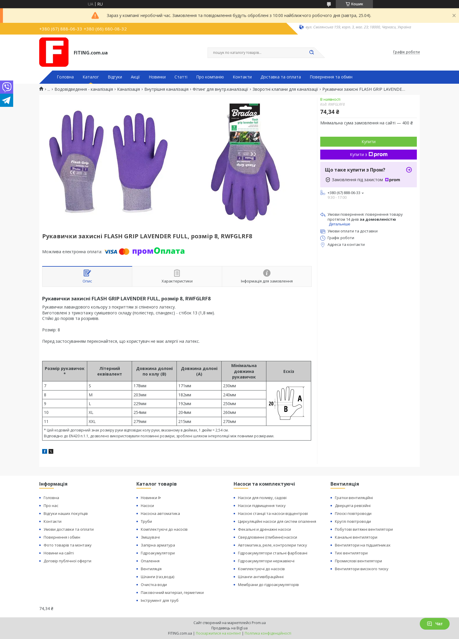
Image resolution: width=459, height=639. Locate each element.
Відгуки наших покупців (66, 513)
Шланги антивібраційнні (261, 576)
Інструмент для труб (160, 600)
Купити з (369, 154)
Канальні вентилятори (356, 537)
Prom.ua (259, 622)
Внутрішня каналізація (166, 89)
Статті (180, 77)
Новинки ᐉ (151, 497)
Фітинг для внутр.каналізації (220, 89)
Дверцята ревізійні (353, 505)
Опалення (150, 560)
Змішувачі (150, 537)
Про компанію (210, 77)
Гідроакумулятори (158, 553)
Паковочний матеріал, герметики (172, 592)
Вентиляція (151, 568)
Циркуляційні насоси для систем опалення (277, 521)
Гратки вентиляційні (354, 497)
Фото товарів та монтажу (68, 545)
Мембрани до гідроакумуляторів (268, 584)
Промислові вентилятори (358, 560)
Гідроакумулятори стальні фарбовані (272, 553)
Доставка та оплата (281, 77)
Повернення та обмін (331, 77)
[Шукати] (311, 52)
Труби (146, 521)
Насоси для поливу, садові (262, 497)
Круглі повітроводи (353, 521)
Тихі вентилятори (351, 553)
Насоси (147, 505)
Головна (65, 77)
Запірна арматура (158, 545)
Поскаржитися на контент (218, 633)
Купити (369, 141)
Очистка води (154, 584)
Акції (135, 77)
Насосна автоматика (160, 513)
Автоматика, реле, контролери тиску (272, 545)
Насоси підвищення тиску (262, 505)
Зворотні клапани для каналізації (285, 89)
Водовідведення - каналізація (83, 89)
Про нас (51, 505)
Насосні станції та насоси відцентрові (273, 513)
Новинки (157, 77)
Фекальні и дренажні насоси (264, 529)
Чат (435, 623)
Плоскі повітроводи (353, 513)
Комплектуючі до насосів (164, 529)
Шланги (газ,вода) (157, 576)
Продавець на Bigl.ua (229, 628)
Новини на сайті (59, 553)
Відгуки (115, 77)
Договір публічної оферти (67, 560)
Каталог (91, 77)
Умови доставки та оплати (69, 529)
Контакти (242, 77)
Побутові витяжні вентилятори (364, 529)
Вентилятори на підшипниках (363, 545)
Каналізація (128, 89)
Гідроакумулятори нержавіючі (266, 560)
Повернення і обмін (62, 537)
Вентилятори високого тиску (361, 568)
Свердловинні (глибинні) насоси (267, 537)
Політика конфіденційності (268, 633)
